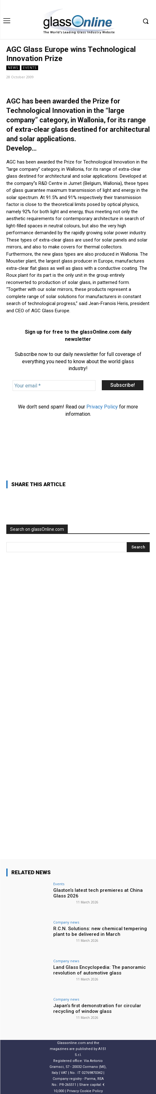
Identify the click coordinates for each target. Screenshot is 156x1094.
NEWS (13, 67)
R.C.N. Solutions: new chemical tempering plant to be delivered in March (100, 931)
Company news (66, 922)
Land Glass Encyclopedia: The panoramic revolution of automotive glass (99, 970)
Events (29, 67)
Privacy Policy (102, 407)
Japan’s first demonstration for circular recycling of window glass (97, 1008)
